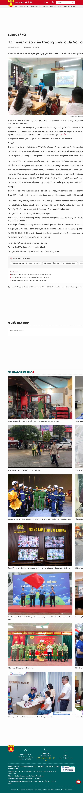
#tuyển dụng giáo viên (18, 287)
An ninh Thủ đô (23, 2)
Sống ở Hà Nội (17, 34)
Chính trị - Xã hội (35, 6)
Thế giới (45, 6)
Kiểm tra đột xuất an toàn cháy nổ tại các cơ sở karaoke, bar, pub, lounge (33, 421)
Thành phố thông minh (70, 6)
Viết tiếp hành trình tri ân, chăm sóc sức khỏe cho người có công (30, 717)
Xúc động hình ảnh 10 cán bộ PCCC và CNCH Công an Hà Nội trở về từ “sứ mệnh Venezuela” (40, 519)
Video (59, 6)
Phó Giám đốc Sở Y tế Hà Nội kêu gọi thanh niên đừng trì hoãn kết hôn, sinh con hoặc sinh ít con (40, 618)
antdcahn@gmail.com (65, 758)
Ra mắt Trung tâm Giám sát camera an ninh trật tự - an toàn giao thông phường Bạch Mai (39, 568)
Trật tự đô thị (23, 6)
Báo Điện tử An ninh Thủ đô (11, 3)
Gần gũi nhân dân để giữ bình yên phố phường (24, 470)
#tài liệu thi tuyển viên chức (55, 287)
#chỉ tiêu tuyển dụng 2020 (36, 287)
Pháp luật (53, 6)
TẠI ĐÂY (62, 134)
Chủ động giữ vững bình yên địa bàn (20, 668)
